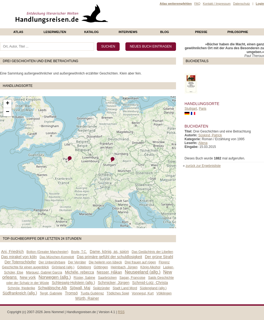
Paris (202, 109)
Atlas (18, 32)
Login (260, 3)
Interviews (128, 32)
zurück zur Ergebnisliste (203, 166)
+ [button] (7, 104)
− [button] (7, 112)
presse (201, 32)
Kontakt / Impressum (217, 3)
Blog (164, 32)
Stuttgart (191, 109)
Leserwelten (54, 32)
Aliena (202, 143)
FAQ (197, 3)
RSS (121, 312)
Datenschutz (241, 3)
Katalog (91, 32)
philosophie (237, 32)
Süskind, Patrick (210, 135)
